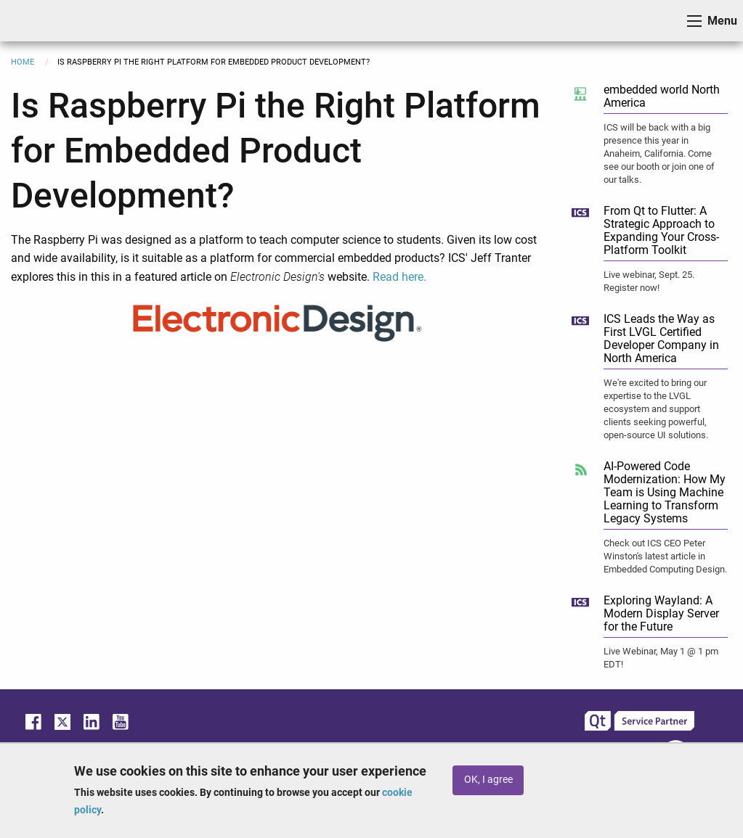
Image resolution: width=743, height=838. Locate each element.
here (412, 277)
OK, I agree (488, 779)
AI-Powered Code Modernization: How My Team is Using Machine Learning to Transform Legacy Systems (665, 492)
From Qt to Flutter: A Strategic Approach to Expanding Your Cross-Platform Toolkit (661, 230)
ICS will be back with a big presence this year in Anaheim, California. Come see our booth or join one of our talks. (659, 153)
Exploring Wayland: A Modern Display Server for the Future (661, 613)
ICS (33, 21)
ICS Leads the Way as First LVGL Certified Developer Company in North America (661, 338)
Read (387, 277)
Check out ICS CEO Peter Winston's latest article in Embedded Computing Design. (665, 556)
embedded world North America (662, 96)
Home (22, 62)
